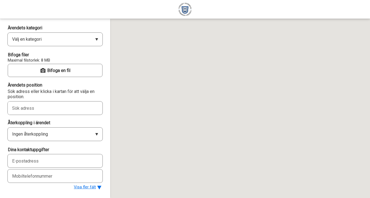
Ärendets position (25, 85)
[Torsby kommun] (185, 9)
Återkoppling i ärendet (29, 122)
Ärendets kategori (25, 28)
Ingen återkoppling (30, 134)
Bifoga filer (18, 54)
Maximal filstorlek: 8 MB (29, 60)
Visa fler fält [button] (85, 187)
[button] (55, 70)
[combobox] (49, 108)
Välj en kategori (27, 39)
